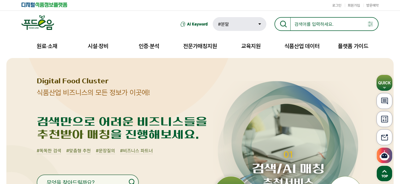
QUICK (384, 82)
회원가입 (354, 5)
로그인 (336, 5)
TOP (384, 173)
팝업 (370, 24)
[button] (239, 24)
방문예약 (372, 5)
